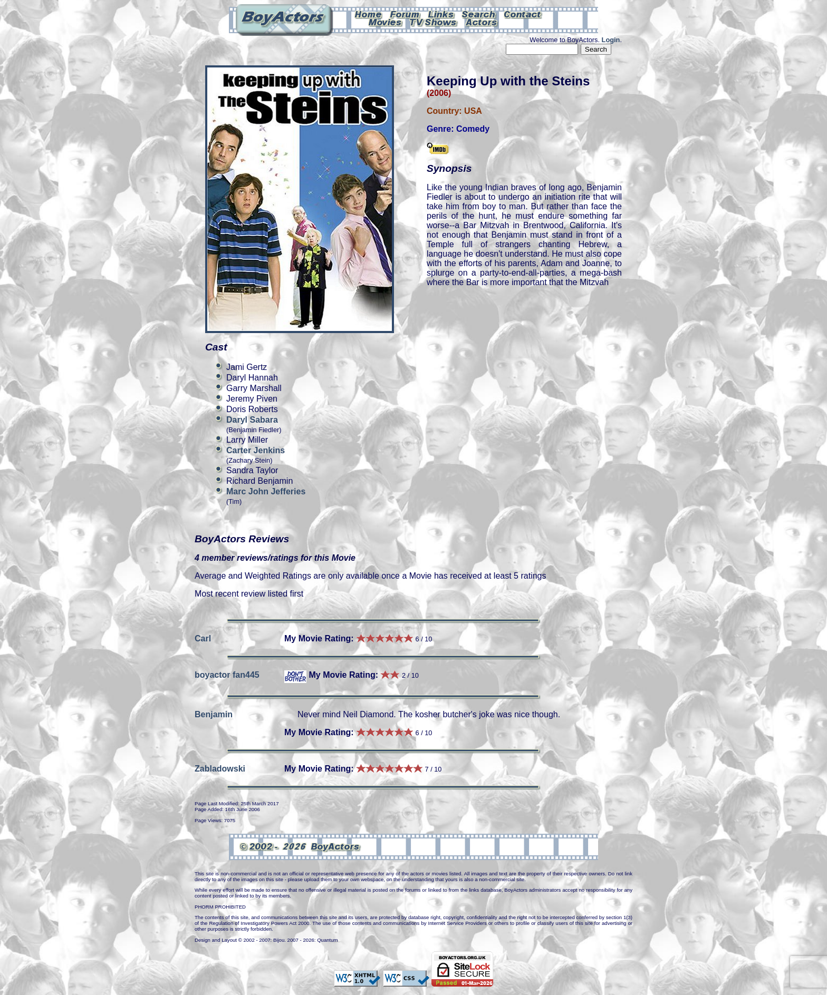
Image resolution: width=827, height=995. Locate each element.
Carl (203, 638)
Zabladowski (220, 768)
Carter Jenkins (255, 450)
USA (473, 110)
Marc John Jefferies (265, 491)
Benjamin (214, 714)
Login (611, 40)
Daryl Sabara (252, 419)
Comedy (472, 128)
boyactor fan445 (227, 674)
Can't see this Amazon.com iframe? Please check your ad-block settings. (788, 73)
